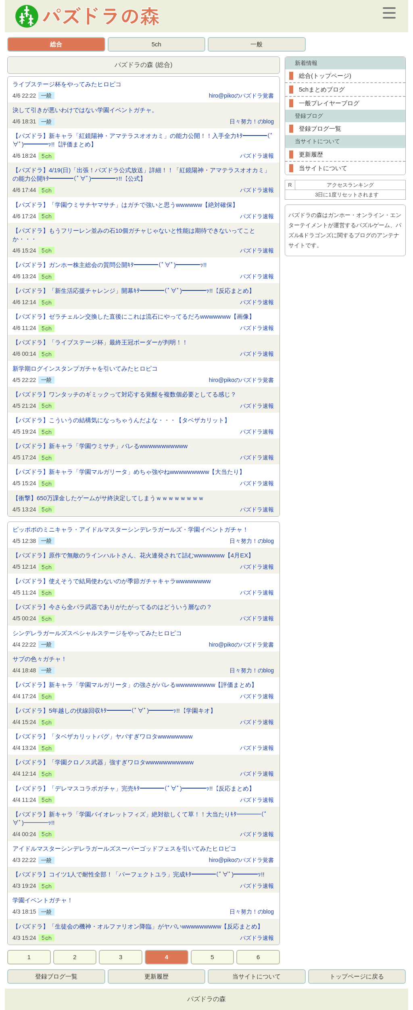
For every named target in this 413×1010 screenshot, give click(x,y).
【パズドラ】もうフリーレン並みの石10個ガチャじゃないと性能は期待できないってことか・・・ (134, 234)
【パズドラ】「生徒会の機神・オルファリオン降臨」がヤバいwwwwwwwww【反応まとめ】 (138, 926)
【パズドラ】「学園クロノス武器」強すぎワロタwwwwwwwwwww (103, 762)
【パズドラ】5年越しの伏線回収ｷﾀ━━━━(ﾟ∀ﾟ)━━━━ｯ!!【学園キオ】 (114, 710)
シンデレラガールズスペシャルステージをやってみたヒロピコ (97, 633)
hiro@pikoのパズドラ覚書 (241, 95)
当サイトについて (323, 168)
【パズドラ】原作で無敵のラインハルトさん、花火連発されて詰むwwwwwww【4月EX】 (133, 555)
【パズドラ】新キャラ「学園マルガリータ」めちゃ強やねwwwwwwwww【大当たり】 (129, 471)
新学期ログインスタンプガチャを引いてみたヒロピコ (85, 368)
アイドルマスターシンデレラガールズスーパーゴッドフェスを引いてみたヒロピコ (124, 848)
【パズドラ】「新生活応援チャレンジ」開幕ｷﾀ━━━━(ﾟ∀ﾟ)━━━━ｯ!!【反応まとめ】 (134, 290)
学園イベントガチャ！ (43, 900)
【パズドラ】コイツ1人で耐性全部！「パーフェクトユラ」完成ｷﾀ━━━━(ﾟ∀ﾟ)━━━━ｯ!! (139, 874)
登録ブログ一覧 (320, 128)
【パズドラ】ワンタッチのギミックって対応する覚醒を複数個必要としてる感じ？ (124, 394)
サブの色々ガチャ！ (40, 658)
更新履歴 (311, 154)
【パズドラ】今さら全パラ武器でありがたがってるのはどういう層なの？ (112, 606)
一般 (256, 44)
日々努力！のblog (251, 121)
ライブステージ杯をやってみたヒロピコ (67, 84)
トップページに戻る (357, 976)
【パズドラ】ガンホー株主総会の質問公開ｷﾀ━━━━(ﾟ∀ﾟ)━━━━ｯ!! (109, 264)
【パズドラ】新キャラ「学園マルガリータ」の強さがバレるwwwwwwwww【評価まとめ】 (135, 684)
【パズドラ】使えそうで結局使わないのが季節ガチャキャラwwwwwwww (112, 581)
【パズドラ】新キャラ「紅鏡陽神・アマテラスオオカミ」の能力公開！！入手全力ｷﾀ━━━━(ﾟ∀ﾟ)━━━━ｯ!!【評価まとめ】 (143, 140)
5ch (156, 44)
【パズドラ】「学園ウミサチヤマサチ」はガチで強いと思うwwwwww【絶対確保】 (125, 204)
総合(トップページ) (325, 75)
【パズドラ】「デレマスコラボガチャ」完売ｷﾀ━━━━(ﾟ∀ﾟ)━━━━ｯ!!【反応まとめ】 (134, 788)
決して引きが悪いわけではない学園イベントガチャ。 (85, 109)
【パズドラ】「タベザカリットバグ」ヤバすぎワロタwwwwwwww (103, 736)
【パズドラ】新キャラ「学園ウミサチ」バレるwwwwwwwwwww (100, 445)
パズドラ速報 (257, 155)
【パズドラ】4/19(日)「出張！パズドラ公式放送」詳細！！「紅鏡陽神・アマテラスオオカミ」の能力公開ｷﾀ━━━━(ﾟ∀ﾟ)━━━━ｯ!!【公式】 (141, 174)
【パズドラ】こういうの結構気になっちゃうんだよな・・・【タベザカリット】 (121, 420)
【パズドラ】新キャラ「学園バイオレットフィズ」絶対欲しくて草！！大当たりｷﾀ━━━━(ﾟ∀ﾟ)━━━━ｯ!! (140, 818)
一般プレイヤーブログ (329, 103)
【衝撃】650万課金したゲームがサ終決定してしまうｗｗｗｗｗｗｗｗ (108, 498)
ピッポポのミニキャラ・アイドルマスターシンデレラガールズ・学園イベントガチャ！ (130, 529)
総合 (56, 44)
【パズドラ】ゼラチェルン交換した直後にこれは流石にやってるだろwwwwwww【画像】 (134, 316)
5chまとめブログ (322, 89)
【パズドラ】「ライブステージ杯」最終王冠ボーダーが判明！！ (100, 342)
